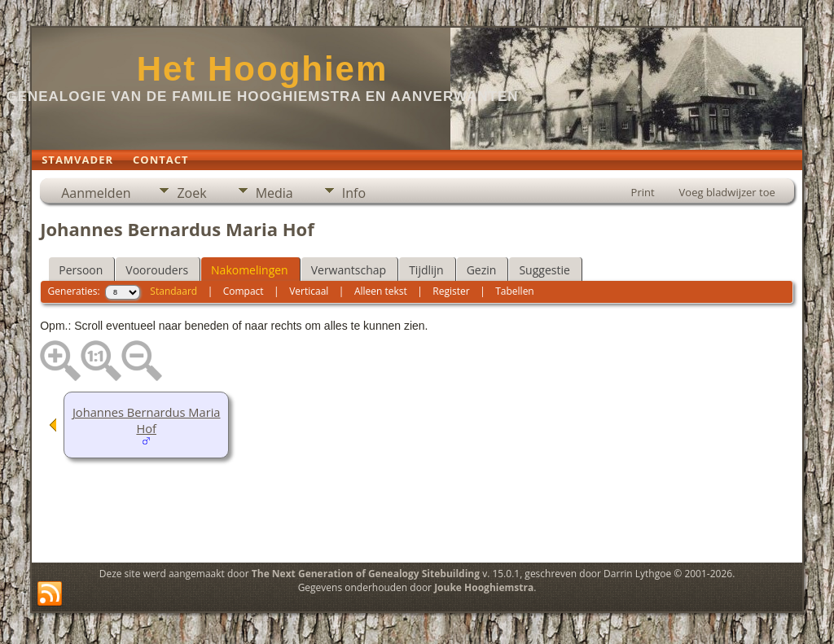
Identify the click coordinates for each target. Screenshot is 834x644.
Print (643, 192)
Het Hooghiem (262, 69)
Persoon (81, 270)
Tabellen (514, 291)
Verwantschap (348, 270)
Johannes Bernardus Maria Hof (146, 420)
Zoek (191, 193)
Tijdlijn (426, 270)
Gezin (482, 270)
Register (450, 291)
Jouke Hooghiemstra (483, 587)
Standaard (173, 291)
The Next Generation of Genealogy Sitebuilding (366, 573)
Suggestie (544, 270)
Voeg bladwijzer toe (727, 192)
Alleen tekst (380, 291)
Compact (243, 291)
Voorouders (156, 270)
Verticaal (308, 291)
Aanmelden (95, 193)
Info (354, 193)
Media (274, 193)
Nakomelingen (249, 270)
